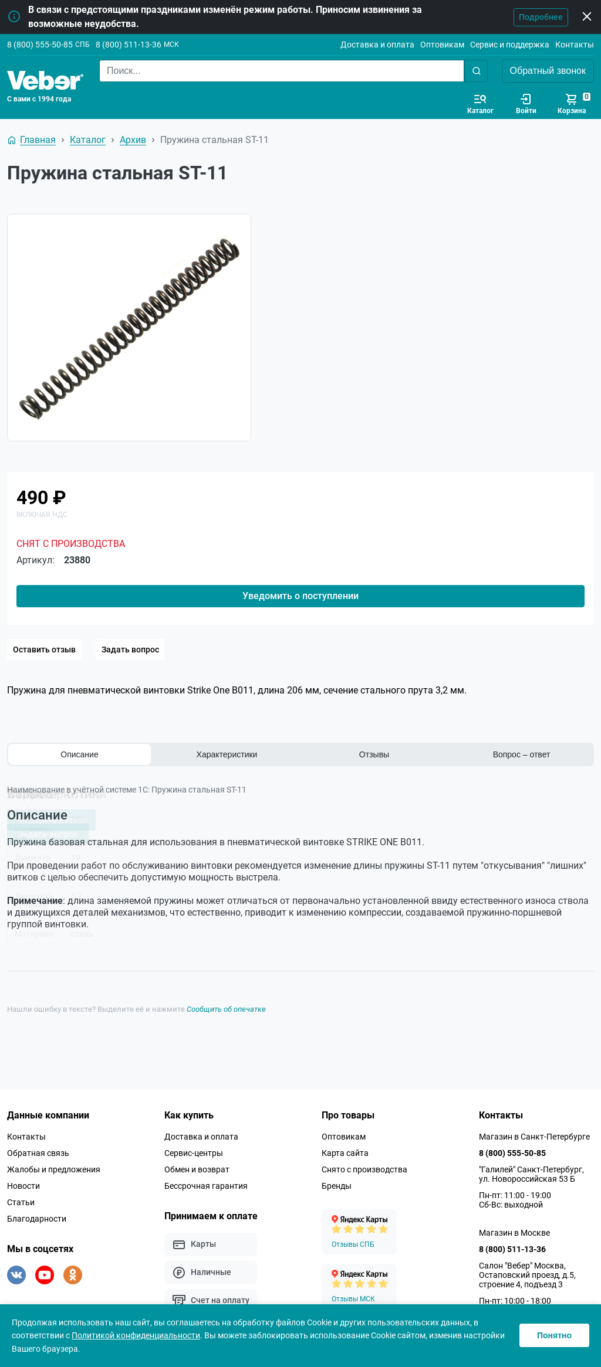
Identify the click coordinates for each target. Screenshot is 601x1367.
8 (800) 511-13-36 (128, 44)
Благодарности (36, 1215)
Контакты (574, 44)
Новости (23, 1183)
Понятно (554, 1335)
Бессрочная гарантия (206, 1183)
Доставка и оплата (377, 44)
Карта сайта (345, 1150)
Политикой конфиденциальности (136, 1335)
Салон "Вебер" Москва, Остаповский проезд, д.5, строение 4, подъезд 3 (527, 1272)
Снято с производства (364, 1166)
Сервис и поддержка (509, 44)
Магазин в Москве (514, 1230)
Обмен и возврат (196, 1166)
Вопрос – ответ (522, 754)
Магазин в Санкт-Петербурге (534, 1133)
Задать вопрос (130, 649)
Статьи (21, 1199)
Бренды (337, 1183)
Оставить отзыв (44, 649)
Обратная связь (38, 1150)
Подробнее (541, 17)
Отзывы (374, 754)
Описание (79, 754)
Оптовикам (442, 44)
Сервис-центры (193, 1150)
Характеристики (227, 754)
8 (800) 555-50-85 (40, 44)
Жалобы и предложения (53, 1166)
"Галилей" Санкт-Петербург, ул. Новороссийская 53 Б (531, 1171)
